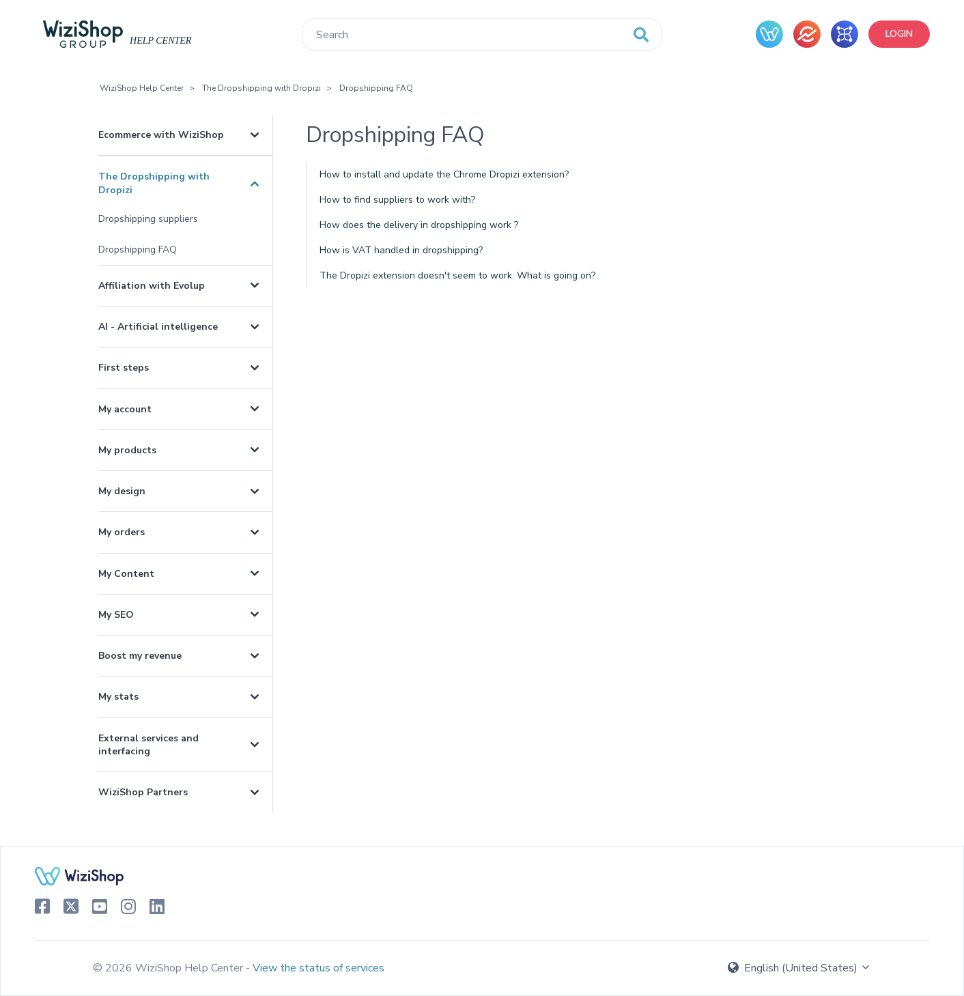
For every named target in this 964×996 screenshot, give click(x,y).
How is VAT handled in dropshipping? (401, 250)
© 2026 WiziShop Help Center (169, 968)
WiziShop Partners (143, 792)
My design (121, 491)
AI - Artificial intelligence (158, 326)
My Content (126, 573)
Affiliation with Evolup (151, 285)
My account (125, 409)
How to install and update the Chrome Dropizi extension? (444, 174)
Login (899, 33)
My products (127, 450)
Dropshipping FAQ (376, 88)
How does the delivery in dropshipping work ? (419, 224)
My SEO (116, 614)
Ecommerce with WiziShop (161, 134)
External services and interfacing (148, 745)
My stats (118, 696)
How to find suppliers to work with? (397, 199)
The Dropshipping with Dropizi (261, 88)
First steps (123, 367)
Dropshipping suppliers (148, 218)
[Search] (482, 34)
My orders (121, 532)
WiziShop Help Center (142, 88)
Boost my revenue (140, 655)
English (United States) (799, 968)
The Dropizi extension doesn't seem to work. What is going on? (457, 275)
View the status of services (318, 968)
